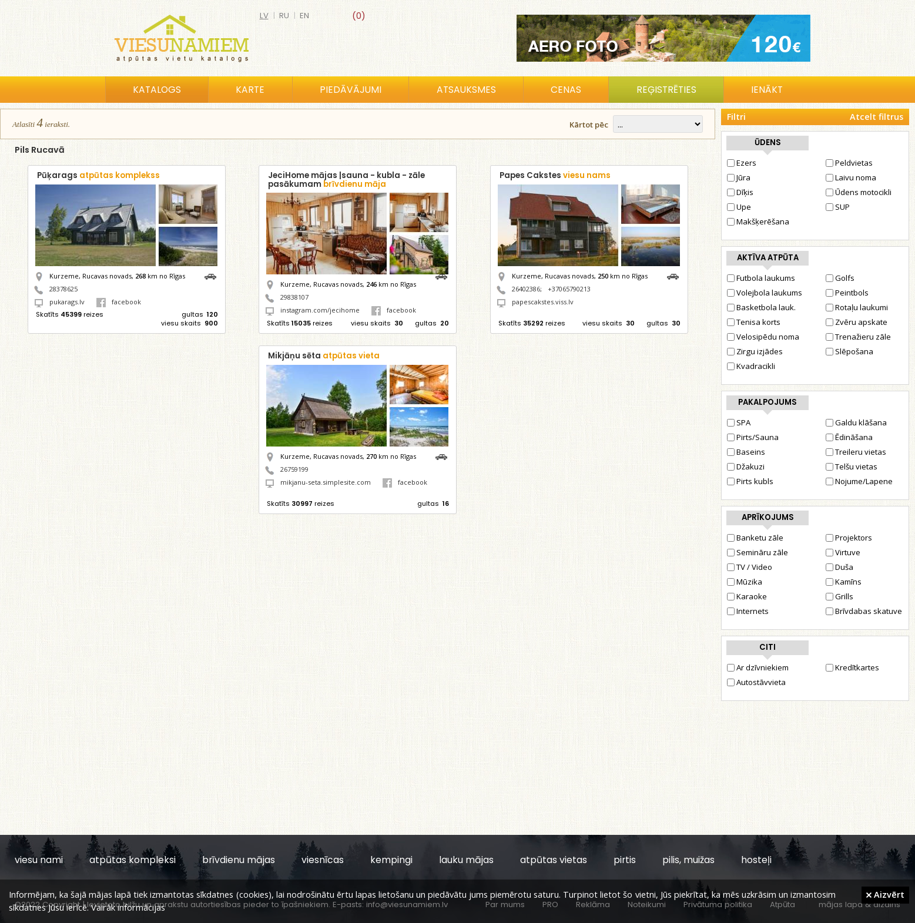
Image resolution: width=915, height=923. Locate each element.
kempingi (391, 860)
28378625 (63, 288)
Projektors (849, 537)
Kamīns (844, 581)
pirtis (625, 860)
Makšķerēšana (758, 221)
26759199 (294, 469)
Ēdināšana (849, 437)
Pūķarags (98, 175)
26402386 (526, 288)
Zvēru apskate (856, 322)
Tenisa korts (753, 322)
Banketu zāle (755, 537)
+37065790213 (569, 288)
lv (264, 15)
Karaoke (747, 596)
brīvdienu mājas (238, 860)
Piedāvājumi (350, 89)
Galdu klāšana (856, 422)
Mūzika (744, 581)
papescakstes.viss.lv (543, 301)
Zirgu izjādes (755, 351)
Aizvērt (885, 894)
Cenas (566, 89)
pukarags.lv (67, 301)
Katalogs (157, 89)
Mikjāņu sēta (324, 355)
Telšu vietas (851, 466)
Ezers (741, 162)
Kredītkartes (852, 667)
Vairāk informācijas (128, 907)
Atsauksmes (466, 89)
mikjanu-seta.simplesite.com (325, 482)
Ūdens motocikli (858, 192)
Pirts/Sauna (753, 437)
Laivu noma (851, 177)
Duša (839, 567)
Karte (250, 89)
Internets (748, 611)
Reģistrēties (666, 89)
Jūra (738, 177)
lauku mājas (466, 860)
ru (284, 15)
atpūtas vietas (553, 860)
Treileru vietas (856, 452)
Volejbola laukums (764, 292)
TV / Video (749, 567)
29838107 (294, 297)
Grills (839, 596)
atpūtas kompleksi (132, 860)
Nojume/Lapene (859, 481)
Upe (739, 207)
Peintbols (847, 292)
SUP (838, 207)
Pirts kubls (750, 481)
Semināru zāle (757, 552)
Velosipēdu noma (763, 336)
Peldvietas (849, 162)
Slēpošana (849, 351)
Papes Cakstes (555, 175)
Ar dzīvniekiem (758, 667)
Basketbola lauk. (761, 307)
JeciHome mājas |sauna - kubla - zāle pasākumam (346, 179)
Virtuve (843, 552)
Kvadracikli (751, 366)
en (304, 15)
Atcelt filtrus (876, 116)
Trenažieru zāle (858, 336)
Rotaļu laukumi (857, 307)
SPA (738, 422)
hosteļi (756, 860)
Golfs (840, 278)
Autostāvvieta (756, 682)
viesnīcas (322, 860)
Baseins (746, 452)
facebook (118, 301)
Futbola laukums (761, 278)
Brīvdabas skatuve (864, 611)
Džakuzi (746, 466)
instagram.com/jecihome (320, 310)
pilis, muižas (688, 860)
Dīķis (740, 192)
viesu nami (39, 860)
